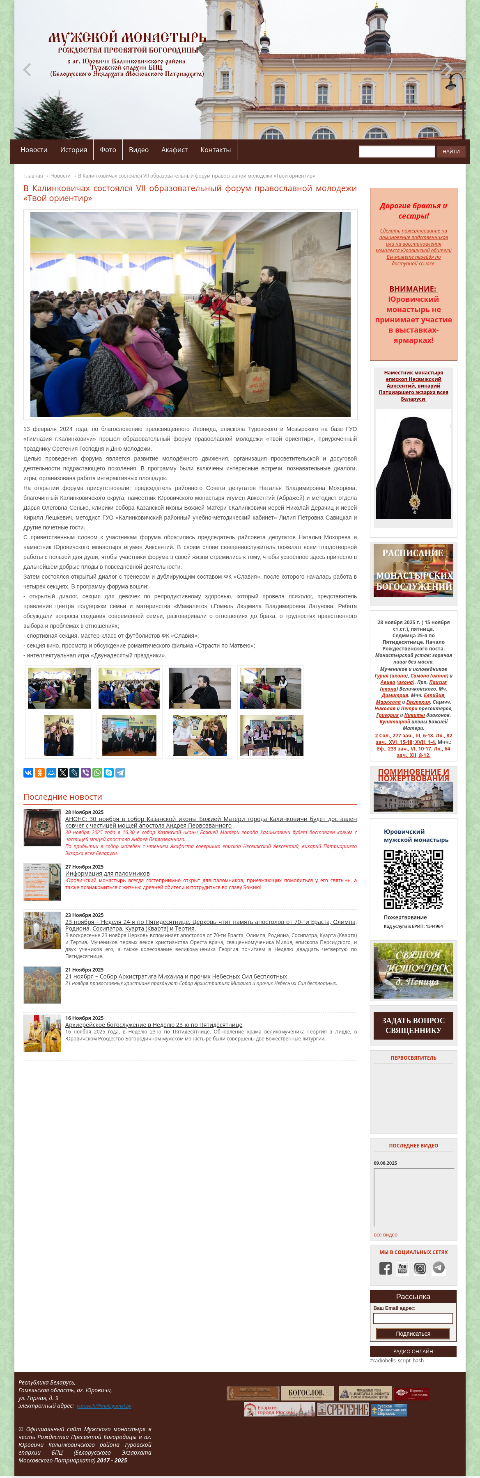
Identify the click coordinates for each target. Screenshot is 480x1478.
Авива (388, 682)
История (73, 149)
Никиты (414, 715)
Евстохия (418, 701)
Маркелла (388, 701)
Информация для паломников (107, 873)
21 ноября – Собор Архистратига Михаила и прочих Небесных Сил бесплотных (176, 976)
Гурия (382, 675)
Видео (139, 149)
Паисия (438, 682)
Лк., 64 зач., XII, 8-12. (423, 752)
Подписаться (413, 1333)
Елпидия (434, 695)
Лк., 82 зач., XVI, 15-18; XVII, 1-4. (414, 739)
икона (398, 675)
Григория (388, 715)
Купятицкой (395, 721)
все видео (385, 1234)
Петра (409, 708)
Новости (34, 149)
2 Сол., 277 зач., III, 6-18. (405, 735)
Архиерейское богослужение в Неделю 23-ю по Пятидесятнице (153, 1025)
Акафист (174, 149)
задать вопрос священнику (413, 1026)
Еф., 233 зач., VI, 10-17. (404, 748)
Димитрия (395, 695)
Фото (108, 149)
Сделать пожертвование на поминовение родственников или (413, 237)
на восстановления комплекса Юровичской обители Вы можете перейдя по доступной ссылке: (414, 253)
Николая (384, 708)
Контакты (215, 149)
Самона (420, 675)
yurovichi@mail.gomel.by (104, 1406)
